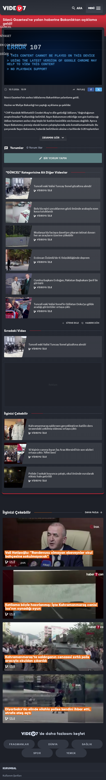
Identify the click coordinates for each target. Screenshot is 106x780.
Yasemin (90, 771)
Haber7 (69, 771)
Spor (39, 705)
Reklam (7, 735)
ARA (77, 8)
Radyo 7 (25, 771)
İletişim (7, 743)
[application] (53, 57)
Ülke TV (50, 771)
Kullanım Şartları (12, 727)
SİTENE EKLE (70, 321)
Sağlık (83, 694)
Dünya (53, 694)
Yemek (69, 705)
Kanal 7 (11, 771)
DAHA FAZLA (93, 510)
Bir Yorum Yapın (53, 156)
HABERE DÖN (90, 321)
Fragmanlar (23, 694)
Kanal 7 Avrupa (38, 771)
